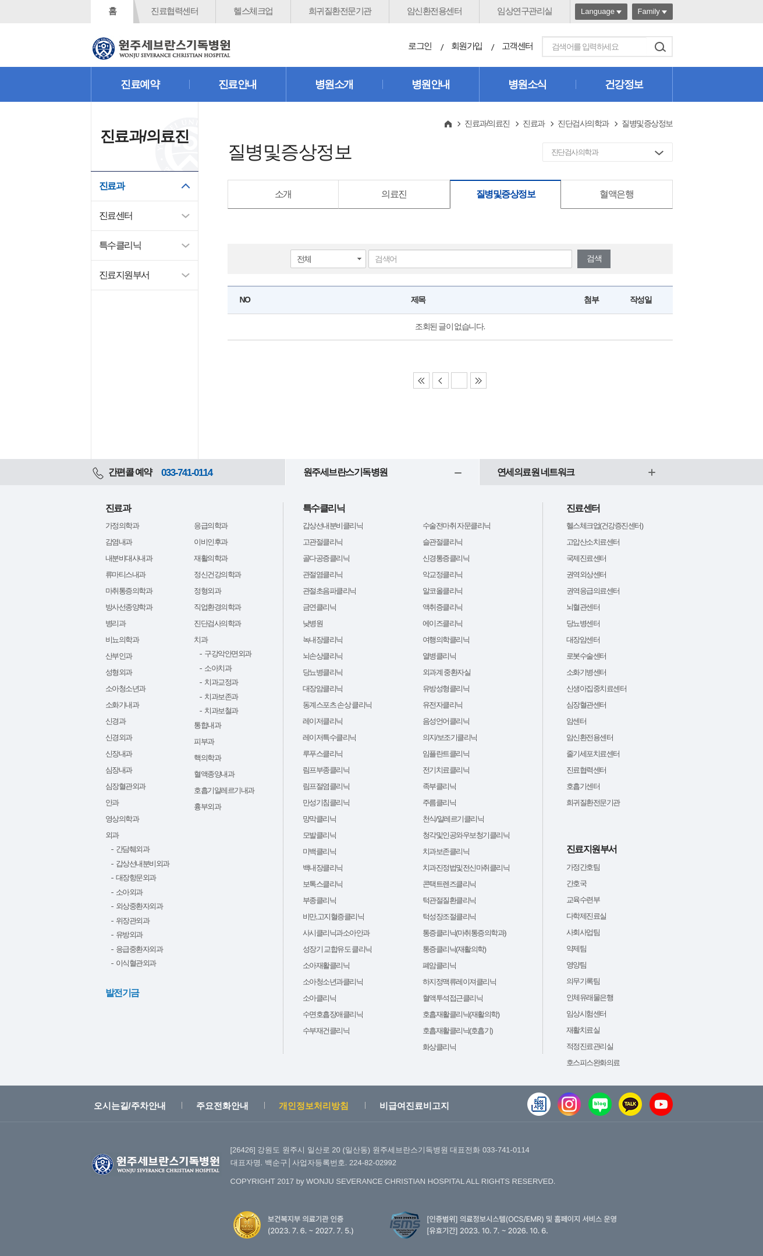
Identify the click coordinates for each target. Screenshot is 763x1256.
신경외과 (118, 737)
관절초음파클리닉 (329, 590)
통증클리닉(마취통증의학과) (464, 932)
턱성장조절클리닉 (449, 916)
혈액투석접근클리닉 (453, 998)
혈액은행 (616, 194)
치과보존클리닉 (446, 851)
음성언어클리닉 (446, 721)
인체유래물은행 (589, 997)
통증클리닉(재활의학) (454, 949)
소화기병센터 (586, 672)
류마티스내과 (125, 574)
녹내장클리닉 (323, 639)
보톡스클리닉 (323, 884)
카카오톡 (630, 1104)
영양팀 (576, 964)
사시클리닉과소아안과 (336, 932)
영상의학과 (122, 818)
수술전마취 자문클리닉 (457, 525)
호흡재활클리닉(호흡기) (458, 1030)
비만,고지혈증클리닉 (333, 916)
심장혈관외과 (125, 786)
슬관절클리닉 (443, 542)
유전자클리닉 (443, 704)
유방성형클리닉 (446, 688)
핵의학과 (207, 757)
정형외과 (207, 590)
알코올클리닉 (443, 590)
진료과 (112, 186)
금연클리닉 (319, 607)
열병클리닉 (439, 656)
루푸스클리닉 (323, 753)
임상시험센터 (586, 1013)
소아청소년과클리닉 (333, 981)
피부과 (204, 741)
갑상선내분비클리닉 (333, 525)
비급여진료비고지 (414, 1106)
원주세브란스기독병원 (345, 472)
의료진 (394, 194)
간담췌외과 (133, 849)
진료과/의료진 (486, 123)
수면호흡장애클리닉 (333, 1014)
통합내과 (207, 725)
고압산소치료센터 (593, 542)
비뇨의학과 (122, 639)
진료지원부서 (124, 275)
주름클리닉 (439, 802)
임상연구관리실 (524, 11)
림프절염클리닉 (326, 786)
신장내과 (118, 753)
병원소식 (527, 84)
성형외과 (118, 672)
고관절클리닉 (323, 542)
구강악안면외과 (227, 653)
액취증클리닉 (443, 607)
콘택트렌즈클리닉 (449, 884)
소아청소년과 (125, 688)
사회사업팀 (583, 932)
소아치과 (217, 668)
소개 (283, 194)
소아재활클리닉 (326, 965)
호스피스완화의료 (593, 1062)
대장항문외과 (136, 877)
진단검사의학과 (583, 123)
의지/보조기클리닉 (450, 737)
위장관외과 (133, 920)
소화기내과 (122, 704)
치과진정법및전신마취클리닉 (466, 867)
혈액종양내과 (214, 774)
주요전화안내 (222, 1106)
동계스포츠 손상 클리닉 (337, 704)
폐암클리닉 (439, 965)
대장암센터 (583, 639)
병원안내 (430, 84)
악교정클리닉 (443, 574)
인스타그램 (569, 1104)
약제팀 (576, 948)
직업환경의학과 (217, 607)
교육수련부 (583, 899)
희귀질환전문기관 (339, 11)
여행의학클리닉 (446, 639)
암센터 (576, 721)
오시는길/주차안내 (130, 1106)
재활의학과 (211, 558)
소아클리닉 (319, 998)
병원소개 (334, 84)
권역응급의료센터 (593, 590)
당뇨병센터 (583, 623)
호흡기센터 (583, 786)
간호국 (576, 883)
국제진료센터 (586, 558)
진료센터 (116, 215)
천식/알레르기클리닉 (453, 818)
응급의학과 (211, 525)
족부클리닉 (439, 786)
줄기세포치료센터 (593, 753)
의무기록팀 (583, 981)
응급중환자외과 (139, 949)
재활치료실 (583, 1030)
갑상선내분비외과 (142, 863)
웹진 (539, 1104)
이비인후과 (211, 542)
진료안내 (237, 84)
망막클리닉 (319, 818)
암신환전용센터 (434, 11)
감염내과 (118, 542)
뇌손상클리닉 (323, 656)
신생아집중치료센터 (596, 688)
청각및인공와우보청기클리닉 (466, 835)
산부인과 (118, 656)
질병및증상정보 (505, 194)
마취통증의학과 (128, 590)
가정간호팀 (583, 867)
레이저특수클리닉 (329, 737)
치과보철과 (221, 710)
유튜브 (661, 1104)
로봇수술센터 (586, 656)
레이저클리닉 (323, 721)
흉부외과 (207, 806)
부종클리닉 (319, 900)
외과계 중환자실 (447, 672)
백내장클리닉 (323, 867)
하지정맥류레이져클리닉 (459, 981)
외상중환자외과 (139, 906)
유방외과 (129, 934)
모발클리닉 (319, 835)
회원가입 (466, 46)
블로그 (600, 1104)
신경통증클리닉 (446, 558)
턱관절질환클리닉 (449, 900)
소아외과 (129, 892)
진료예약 (139, 84)
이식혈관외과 (136, 963)
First (421, 380)
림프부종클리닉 (326, 770)
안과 (112, 802)
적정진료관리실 (589, 1046)
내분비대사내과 (128, 558)
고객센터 (517, 46)
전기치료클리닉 (446, 770)
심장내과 (118, 770)
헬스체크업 (253, 11)
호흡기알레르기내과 (224, 790)
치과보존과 (221, 696)
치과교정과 (221, 682)
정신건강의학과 (217, 574)
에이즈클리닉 (443, 623)
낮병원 (313, 623)
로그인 (420, 46)
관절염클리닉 (323, 574)
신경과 (115, 721)
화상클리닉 (439, 1046)
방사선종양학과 (128, 607)
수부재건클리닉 (326, 1030)
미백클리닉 (319, 851)
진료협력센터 (174, 11)
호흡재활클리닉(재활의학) (461, 1014)
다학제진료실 (586, 916)
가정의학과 (122, 525)
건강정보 (624, 84)
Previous (440, 380)
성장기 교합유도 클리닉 (337, 949)
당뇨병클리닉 (323, 672)
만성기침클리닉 (326, 802)
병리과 (115, 623)
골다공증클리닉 (326, 558)
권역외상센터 (586, 574)
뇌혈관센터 (583, 607)
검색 (661, 46)
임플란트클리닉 (446, 753)
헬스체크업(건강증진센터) (604, 525)
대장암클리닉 (323, 688)
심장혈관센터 (586, 704)
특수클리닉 (120, 245)
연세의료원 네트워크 (535, 472)
